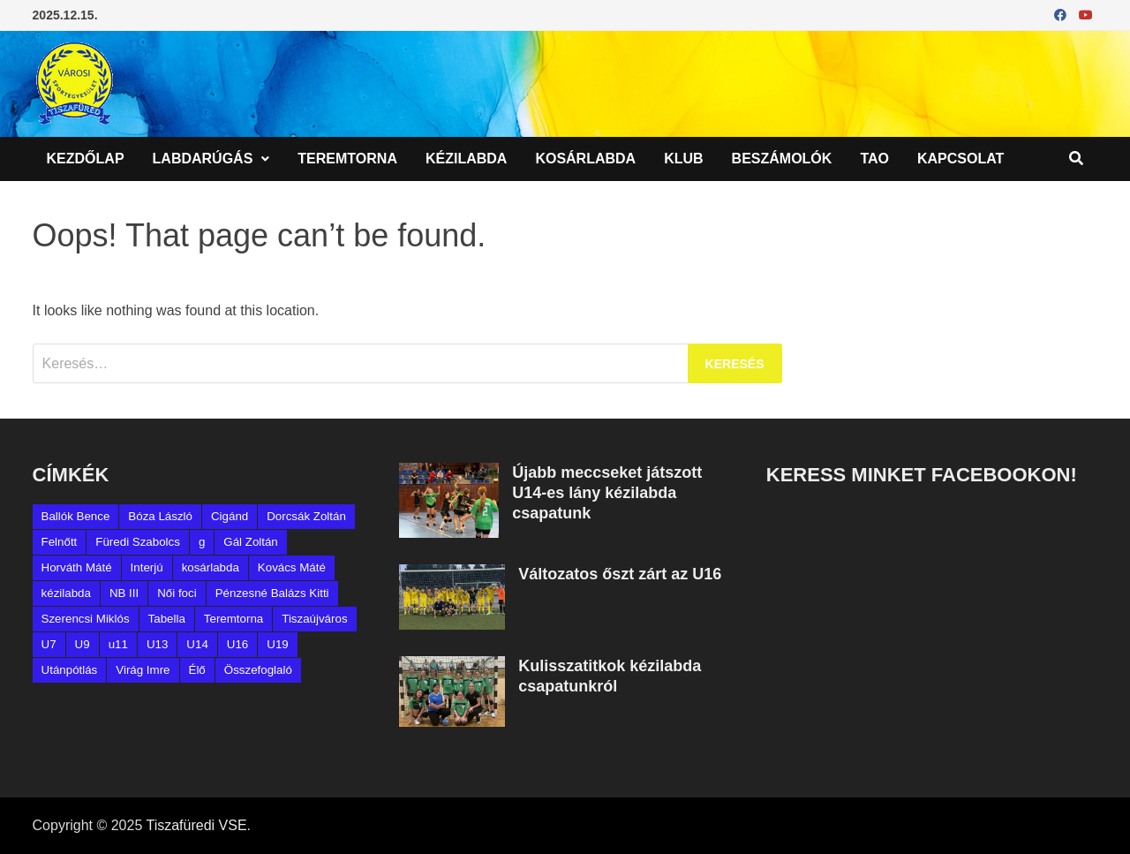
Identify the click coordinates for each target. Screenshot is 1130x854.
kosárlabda (210, 567)
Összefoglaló (258, 669)
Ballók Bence (75, 516)
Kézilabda (466, 158)
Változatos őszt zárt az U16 (619, 574)
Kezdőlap (85, 158)
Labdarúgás (203, 158)
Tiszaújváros (314, 618)
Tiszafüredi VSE (196, 825)
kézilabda (66, 593)
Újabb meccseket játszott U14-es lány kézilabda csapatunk (607, 493)
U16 (237, 644)
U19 (277, 644)
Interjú (147, 567)
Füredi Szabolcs (137, 541)
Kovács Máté (292, 567)
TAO (874, 158)
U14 (196, 644)
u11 (118, 644)
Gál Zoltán (250, 541)
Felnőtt (59, 541)
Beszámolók (782, 158)
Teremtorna (347, 158)
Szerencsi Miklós (85, 618)
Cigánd (229, 516)
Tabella (166, 618)
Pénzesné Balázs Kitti (272, 593)
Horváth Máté (76, 567)
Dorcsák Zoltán (306, 516)
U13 (157, 644)
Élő (197, 669)
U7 (48, 644)
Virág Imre (143, 669)
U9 (82, 644)
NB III (124, 593)
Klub (683, 158)
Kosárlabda (585, 158)
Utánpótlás (69, 669)
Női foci (176, 593)
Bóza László (160, 516)
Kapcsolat (960, 158)
